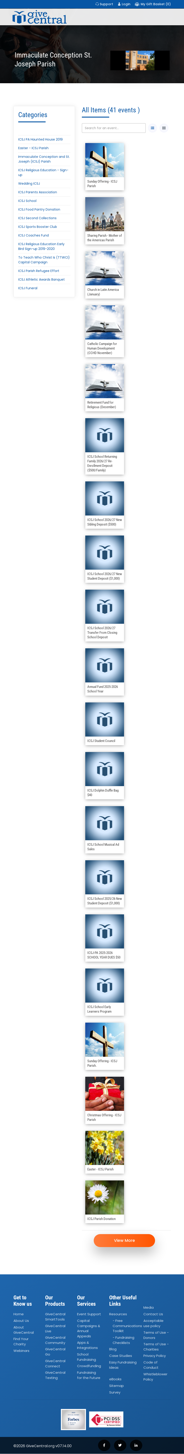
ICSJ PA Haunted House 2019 (40, 139)
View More (126, 1240)
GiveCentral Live (55, 1329)
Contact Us (153, 1314)
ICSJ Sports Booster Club (37, 226)
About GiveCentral (23, 1330)
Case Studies (120, 1356)
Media (148, 1308)
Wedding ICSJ (29, 183)
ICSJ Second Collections (37, 218)
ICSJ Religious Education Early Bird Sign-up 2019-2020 (41, 246)
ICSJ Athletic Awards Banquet (41, 279)
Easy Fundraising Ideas (123, 1365)
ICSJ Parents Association (37, 192)
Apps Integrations (87, 1346)
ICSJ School (27, 201)
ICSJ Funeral (27, 288)
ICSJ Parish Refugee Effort (38, 271)
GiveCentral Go (55, 1352)
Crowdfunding (89, 1366)
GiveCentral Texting (55, 1376)
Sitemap (116, 1386)
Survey (114, 1392)
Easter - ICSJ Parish (33, 148)
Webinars (21, 1350)
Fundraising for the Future (88, 1376)
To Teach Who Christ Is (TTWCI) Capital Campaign (44, 259)
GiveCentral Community (55, 1341)
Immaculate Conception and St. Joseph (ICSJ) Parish (44, 159)
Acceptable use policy (153, 1324)
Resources (118, 1314)
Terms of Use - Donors (156, 1335)
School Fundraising (86, 1357)
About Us (21, 1321)
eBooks (115, 1379)
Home (18, 1314)
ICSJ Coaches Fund (33, 235)
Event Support (89, 1314)
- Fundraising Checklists (123, 1341)
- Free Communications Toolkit (127, 1326)
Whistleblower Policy (155, 1377)
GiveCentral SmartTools (55, 1317)
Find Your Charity (21, 1342)
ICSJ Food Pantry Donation (39, 209)
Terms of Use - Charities (156, 1347)
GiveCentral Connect (55, 1364)
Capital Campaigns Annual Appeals (88, 1329)
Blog (113, 1349)
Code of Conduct (150, 1365)
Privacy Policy (154, 1356)
